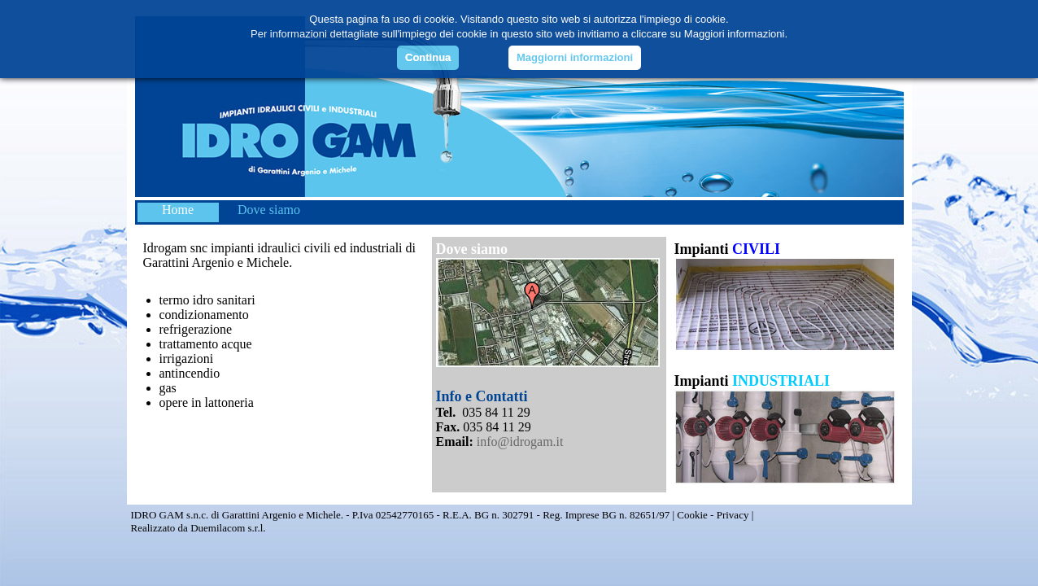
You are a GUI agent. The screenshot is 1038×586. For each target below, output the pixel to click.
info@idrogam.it (520, 441)
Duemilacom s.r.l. (227, 528)
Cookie (692, 515)
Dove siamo (269, 209)
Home (178, 209)
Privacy (733, 515)
